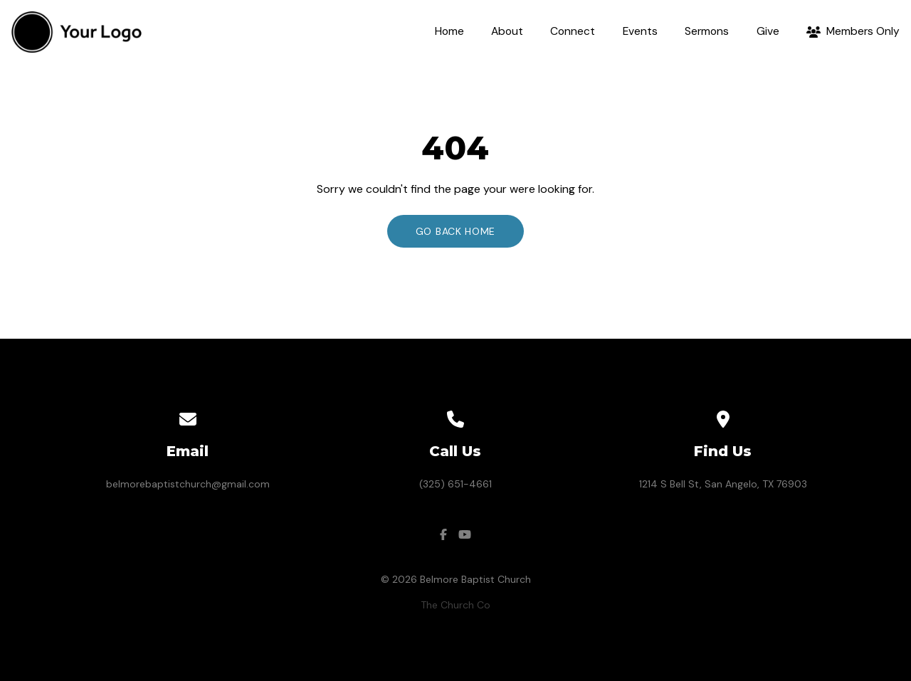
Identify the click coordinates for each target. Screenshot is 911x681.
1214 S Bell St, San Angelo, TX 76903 (723, 483)
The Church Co (455, 604)
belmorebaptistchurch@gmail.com (188, 483)
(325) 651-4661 (455, 483)
